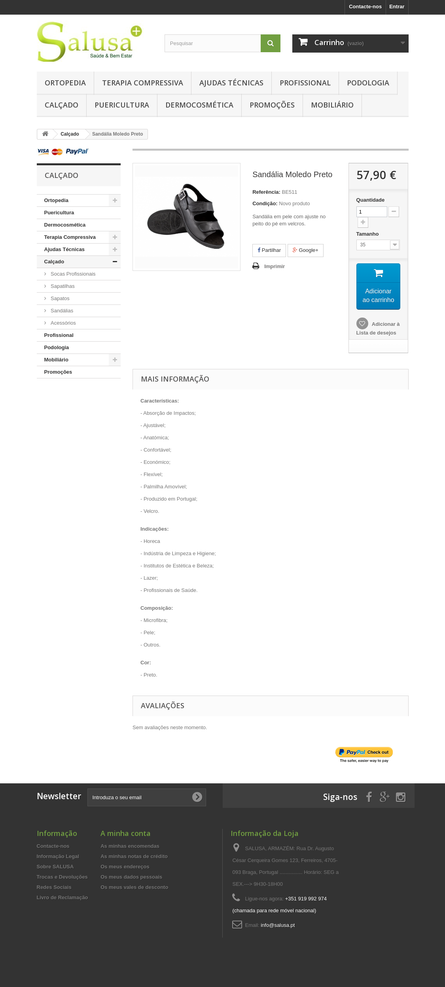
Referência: (266, 192)
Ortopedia (65, 82)
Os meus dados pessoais (131, 887)
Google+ (305, 250)
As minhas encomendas (129, 856)
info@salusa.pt (278, 935)
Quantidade (370, 200)
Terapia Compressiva (142, 82)
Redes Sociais (54, 897)
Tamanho (368, 234)
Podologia (368, 82)
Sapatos (59, 298)
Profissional (305, 82)
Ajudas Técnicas (231, 82)
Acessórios (62, 323)
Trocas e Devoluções (62, 887)
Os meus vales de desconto (134, 897)
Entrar (396, 6)
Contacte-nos (365, 6)
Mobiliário (332, 105)
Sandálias (61, 311)
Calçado (61, 105)
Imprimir (274, 266)
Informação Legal (58, 866)
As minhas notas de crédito (134, 866)
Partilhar (269, 250)
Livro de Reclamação (62, 907)
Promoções (272, 105)
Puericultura (122, 105)
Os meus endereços (125, 876)
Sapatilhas (62, 286)
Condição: (265, 203)
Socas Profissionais (72, 274)
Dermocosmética (199, 105)
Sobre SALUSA (55, 876)
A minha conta (125, 843)
